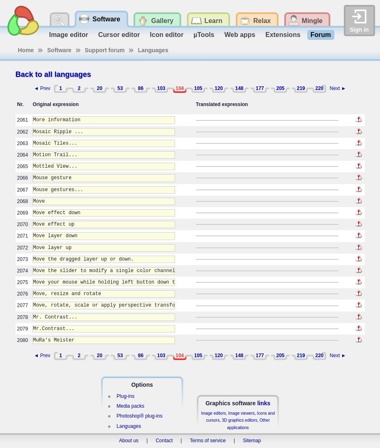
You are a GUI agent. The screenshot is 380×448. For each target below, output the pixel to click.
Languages (153, 50)
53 (120, 88)
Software (59, 50)
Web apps (239, 34)
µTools (203, 34)
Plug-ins (125, 396)
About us (128, 440)
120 (218, 88)
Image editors (213, 413)
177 (260, 88)
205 (280, 88)
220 (319, 88)
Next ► (338, 88)
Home (26, 50)
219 (301, 88)
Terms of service (208, 440)
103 (161, 88)
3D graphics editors (239, 420)
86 (140, 88)
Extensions (282, 34)
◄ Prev (42, 88)
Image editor (68, 34)
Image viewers (241, 413)
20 (99, 88)
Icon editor (167, 34)
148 (239, 88)
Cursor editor (119, 34)
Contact (164, 440)
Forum (321, 34)
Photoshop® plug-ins (140, 416)
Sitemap (252, 440)
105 (198, 88)
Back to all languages (53, 74)
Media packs (130, 406)
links (263, 403)
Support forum (104, 50)
